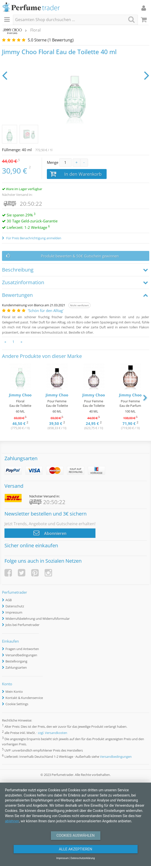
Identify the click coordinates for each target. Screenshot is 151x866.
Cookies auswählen (75, 835)
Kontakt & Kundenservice (24, 697)
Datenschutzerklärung (83, 858)
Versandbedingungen (21, 655)
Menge (52, 162)
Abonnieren (49, 533)
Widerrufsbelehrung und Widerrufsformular (37, 618)
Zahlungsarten (16, 667)
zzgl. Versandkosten (52, 732)
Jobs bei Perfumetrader (22, 625)
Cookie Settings (16, 704)
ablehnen (12, 821)
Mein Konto (14, 691)
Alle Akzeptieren (75, 849)
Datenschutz (14, 606)
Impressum (13, 612)
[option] (20, 397)
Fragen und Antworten (22, 649)
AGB (8, 600)
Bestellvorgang (16, 661)
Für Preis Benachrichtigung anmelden (33, 238)
